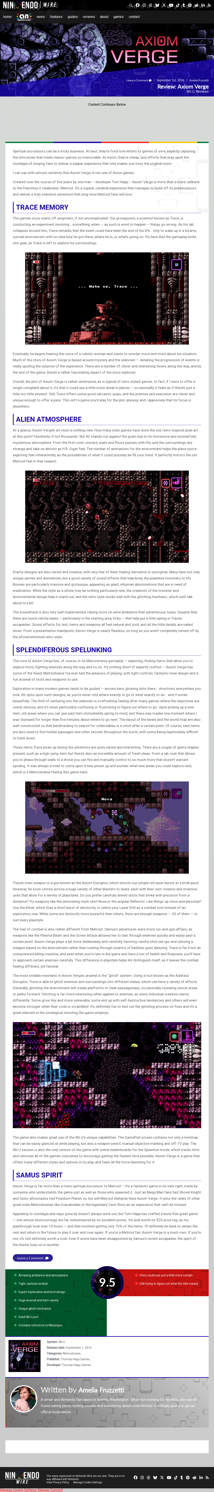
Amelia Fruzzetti (198, 80)
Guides (73, 17)
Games (118, 17)
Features (56, 17)
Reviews (89, 17)
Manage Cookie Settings (88, 1482)
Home (7, 17)
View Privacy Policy (57, 1482)
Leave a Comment (136, 80)
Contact (134, 17)
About (104, 17)
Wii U (190, 91)
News (41, 17)
